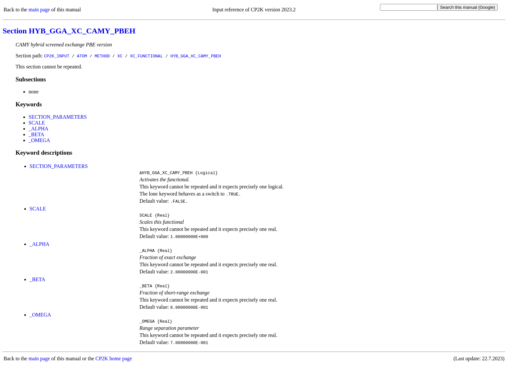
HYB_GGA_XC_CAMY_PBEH (195, 56)
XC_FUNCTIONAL (146, 56)
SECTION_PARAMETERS (58, 117)
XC (119, 56)
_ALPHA (38, 128)
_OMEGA (39, 140)
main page (39, 9)
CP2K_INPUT (56, 56)
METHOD (102, 56)
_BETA (36, 134)
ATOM (82, 56)
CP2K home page (114, 363)
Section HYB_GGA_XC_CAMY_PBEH (69, 31)
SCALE (37, 122)
